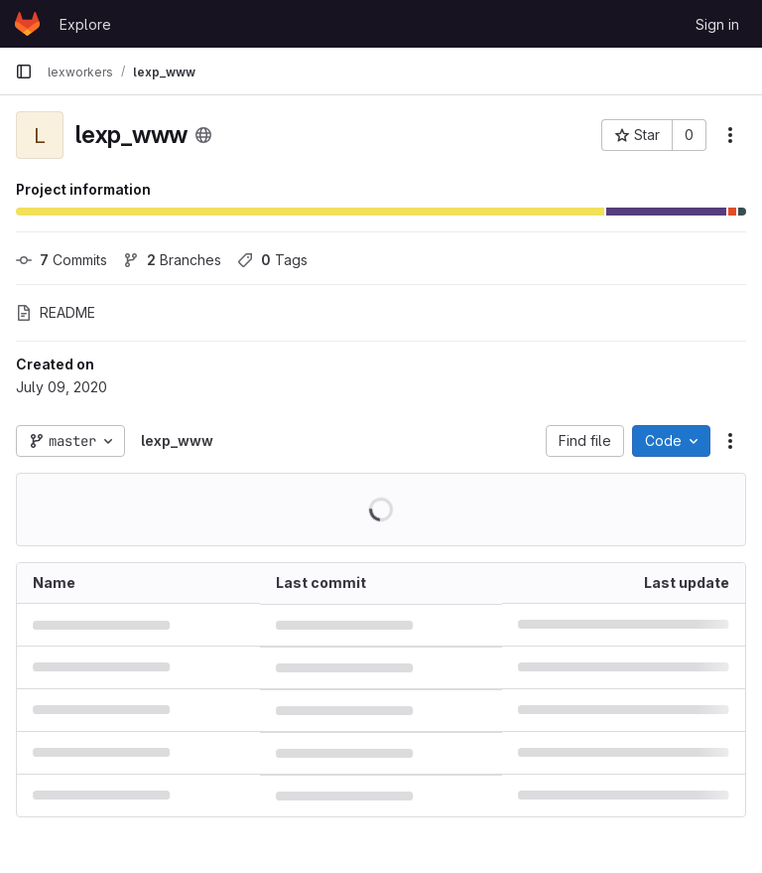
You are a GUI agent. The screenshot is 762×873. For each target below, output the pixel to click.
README (55, 312)
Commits (61, 259)
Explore (85, 24)
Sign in (717, 24)
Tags (272, 259)
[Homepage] (27, 24)
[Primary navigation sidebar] (24, 71)
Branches (172, 259)
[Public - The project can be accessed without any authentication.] (203, 135)
